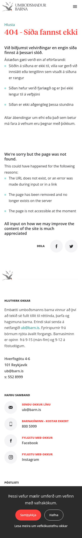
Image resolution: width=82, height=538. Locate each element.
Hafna (53, 515)
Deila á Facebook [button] (56, 246)
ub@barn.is (30, 327)
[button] (9, 24)
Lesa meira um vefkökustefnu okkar (41, 526)
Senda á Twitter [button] (71, 246)
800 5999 (29, 426)
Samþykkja (28, 515)
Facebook (30, 442)
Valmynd (75, 6)
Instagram (30, 459)
